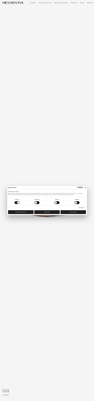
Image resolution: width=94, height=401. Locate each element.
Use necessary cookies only (20, 212)
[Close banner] (85, 187)
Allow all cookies (73, 212)
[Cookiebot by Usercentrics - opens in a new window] (75, 187)
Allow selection (47, 212)
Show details (81, 207)
